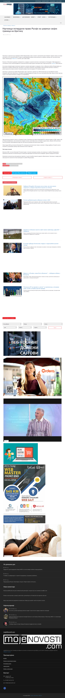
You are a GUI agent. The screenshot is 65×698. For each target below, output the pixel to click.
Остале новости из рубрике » (9, 318)
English (60, 1)
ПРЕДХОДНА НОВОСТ (17, 177)
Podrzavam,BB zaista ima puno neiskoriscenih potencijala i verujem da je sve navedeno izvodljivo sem (25, 590)
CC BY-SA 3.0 (4, 136)
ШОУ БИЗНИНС (26, 17)
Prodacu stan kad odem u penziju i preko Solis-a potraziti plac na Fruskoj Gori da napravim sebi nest (24, 595)
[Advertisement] (32, 43)
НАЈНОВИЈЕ (7, 17)
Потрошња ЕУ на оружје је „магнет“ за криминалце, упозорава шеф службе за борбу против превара (41, 287)
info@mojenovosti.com (10, 682)
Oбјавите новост (7, 651)
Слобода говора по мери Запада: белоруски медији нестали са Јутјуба (25, 624)
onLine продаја (6, 666)
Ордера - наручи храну (8, 668)
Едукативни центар (7, 663)
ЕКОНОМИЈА (16, 17)
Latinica (57, 1)
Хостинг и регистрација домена (9, 661)
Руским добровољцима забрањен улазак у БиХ (36, 200)
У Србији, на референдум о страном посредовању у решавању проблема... (20, 575)
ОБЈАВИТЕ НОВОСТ (45, 1)
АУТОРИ (6, 20)
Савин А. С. (8, 136)
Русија (11, 165)
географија (15, 165)
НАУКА (43, 17)
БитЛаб (4, 658)
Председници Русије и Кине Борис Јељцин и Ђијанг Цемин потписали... (19, 581)
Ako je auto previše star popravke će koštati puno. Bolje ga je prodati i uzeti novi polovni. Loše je (24, 600)
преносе (54, 63)
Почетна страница (7, 25)
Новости (13, 25)
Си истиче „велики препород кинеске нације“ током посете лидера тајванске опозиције (29, 610)
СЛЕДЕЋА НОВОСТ (48, 177)
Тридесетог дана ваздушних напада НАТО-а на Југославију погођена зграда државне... (23, 569)
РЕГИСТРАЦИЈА (38, 1)
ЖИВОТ (33, 17)
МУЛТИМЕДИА (52, 17)
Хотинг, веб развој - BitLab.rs (36, 695)
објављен (14, 58)
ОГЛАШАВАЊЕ (52, 1)
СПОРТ (39, 17)
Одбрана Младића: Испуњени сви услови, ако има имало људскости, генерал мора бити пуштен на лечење (39, 186)
